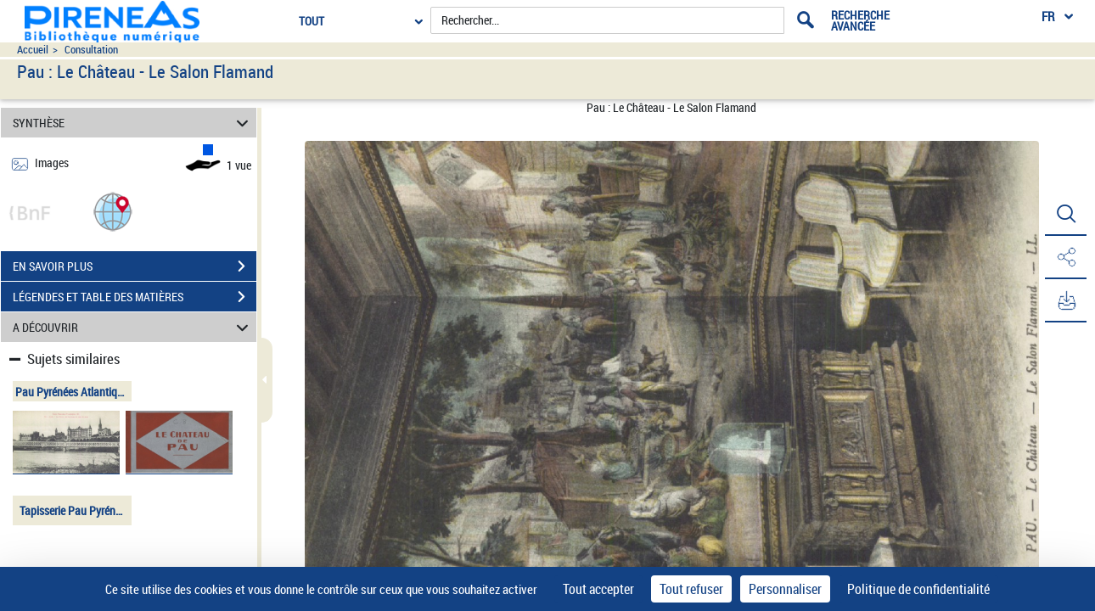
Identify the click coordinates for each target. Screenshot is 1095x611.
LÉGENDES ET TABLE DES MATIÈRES (134, 297)
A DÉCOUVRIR (133, 327)
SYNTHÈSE (133, 122)
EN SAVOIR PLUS (134, 266)
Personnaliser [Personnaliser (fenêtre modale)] (785, 589)
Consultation (91, 49)
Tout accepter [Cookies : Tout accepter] (598, 589)
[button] (113, 211)
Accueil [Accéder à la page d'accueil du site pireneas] (32, 49)
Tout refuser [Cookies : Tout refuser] (691, 589)
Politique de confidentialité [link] (918, 589)
